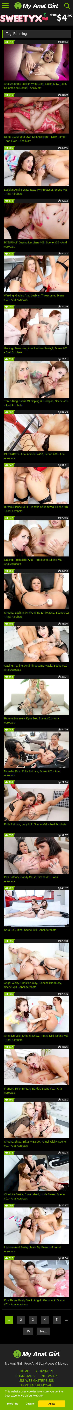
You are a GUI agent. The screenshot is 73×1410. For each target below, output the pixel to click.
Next (43, 1331)
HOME (24, 1371)
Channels (44, 1371)
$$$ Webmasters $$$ (36, 1380)
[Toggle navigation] (5, 6)
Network (50, 1376)
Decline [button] (30, 1403)
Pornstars (24, 1376)
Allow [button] (51, 1403)
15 (28, 1331)
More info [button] (12, 1403)
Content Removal (36, 1385)
